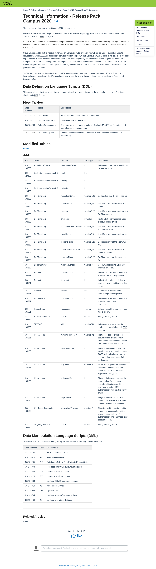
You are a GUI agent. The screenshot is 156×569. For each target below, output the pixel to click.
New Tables (140, 37)
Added (139, 45)
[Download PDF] (54, 21)
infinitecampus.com (89, 566)
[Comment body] (84, 548)
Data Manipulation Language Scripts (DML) (143, 51)
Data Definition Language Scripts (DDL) (142, 30)
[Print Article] (56, 21)
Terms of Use (64, 566)
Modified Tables (142, 41)
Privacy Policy (75, 566)
